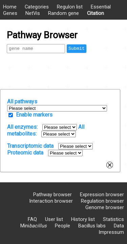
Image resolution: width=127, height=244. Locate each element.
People (62, 226)
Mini (33, 226)
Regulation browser (102, 201)
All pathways (22, 101)
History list (83, 219)
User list (54, 219)
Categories (37, 7)
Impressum (111, 232)
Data (119, 226)
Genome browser (104, 207)
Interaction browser (51, 201)
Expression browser (102, 194)
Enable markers (34, 114)
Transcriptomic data (30, 146)
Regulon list (70, 7)
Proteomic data (25, 152)
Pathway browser (52, 194)
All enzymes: (22, 127)
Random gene (63, 13)
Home (10, 7)
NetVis (32, 13)
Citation (95, 13)
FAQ (32, 219)
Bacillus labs (92, 226)
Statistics (113, 219)
